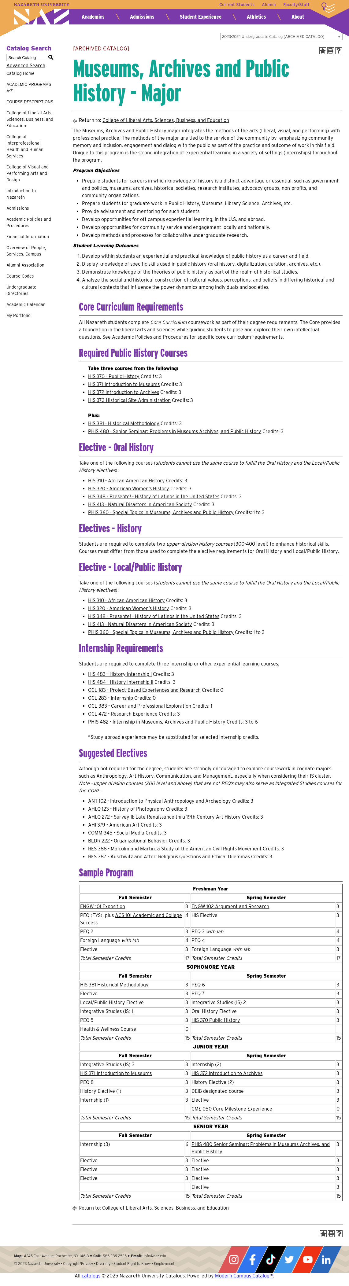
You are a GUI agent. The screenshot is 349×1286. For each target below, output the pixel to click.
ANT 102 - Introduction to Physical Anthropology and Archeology (159, 801)
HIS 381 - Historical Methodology (123, 423)
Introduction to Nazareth (21, 194)
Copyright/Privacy (78, 1263)
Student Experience (200, 16)
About (297, 16)
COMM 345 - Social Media (116, 833)
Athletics (256, 16)
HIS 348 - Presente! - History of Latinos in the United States (153, 496)
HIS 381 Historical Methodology (114, 985)
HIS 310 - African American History (126, 481)
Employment (164, 1263)
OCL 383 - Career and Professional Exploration (139, 706)
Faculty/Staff (296, 4)
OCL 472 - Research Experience (123, 714)
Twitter (289, 1259)
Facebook (252, 1259)
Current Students (236, 4)
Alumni (269, 4)
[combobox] (281, 36)
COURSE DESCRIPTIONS (29, 101)
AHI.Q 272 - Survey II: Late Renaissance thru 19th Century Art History (164, 817)
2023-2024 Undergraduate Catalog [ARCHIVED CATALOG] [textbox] (273, 36)
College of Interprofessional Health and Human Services (24, 146)
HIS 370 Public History (215, 1020)
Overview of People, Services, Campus (26, 250)
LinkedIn (326, 1259)
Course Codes (20, 276)
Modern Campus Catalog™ (244, 1276)
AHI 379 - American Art (113, 825)
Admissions (142, 16)
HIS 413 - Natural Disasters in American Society (140, 504)
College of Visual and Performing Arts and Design (27, 173)
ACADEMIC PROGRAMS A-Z (28, 87)
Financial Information (27, 236)
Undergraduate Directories (21, 290)
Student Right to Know (132, 1263)
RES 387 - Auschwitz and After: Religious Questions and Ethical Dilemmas (169, 857)
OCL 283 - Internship (110, 698)
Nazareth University (41, 13)
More (328, 7)
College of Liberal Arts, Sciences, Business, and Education (29, 119)
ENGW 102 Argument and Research (230, 906)
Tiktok (271, 1259)
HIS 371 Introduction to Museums (124, 384)
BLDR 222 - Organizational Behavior (128, 841)
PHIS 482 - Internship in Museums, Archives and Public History (156, 722)
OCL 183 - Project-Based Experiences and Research (144, 690)
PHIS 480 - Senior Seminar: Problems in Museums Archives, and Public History (174, 431)
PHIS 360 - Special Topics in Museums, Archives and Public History (161, 512)
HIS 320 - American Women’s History (128, 489)
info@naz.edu (155, 1256)
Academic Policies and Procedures (28, 222)
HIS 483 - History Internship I (120, 674)
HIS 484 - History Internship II (120, 682)
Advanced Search (25, 65)
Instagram (234, 1259)
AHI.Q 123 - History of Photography (126, 809)
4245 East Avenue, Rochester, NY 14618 (56, 1256)
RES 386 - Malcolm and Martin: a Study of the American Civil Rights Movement (175, 849)
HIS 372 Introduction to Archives (123, 392)
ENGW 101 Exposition (102, 906)
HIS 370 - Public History (113, 376)
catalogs (91, 1276)
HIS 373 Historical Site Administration (129, 400)
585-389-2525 (115, 1256)
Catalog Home (20, 73)
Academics (93, 16)
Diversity (103, 1263)
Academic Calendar (25, 304)
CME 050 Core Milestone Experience (231, 1109)
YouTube (308, 1259)
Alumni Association (25, 265)
